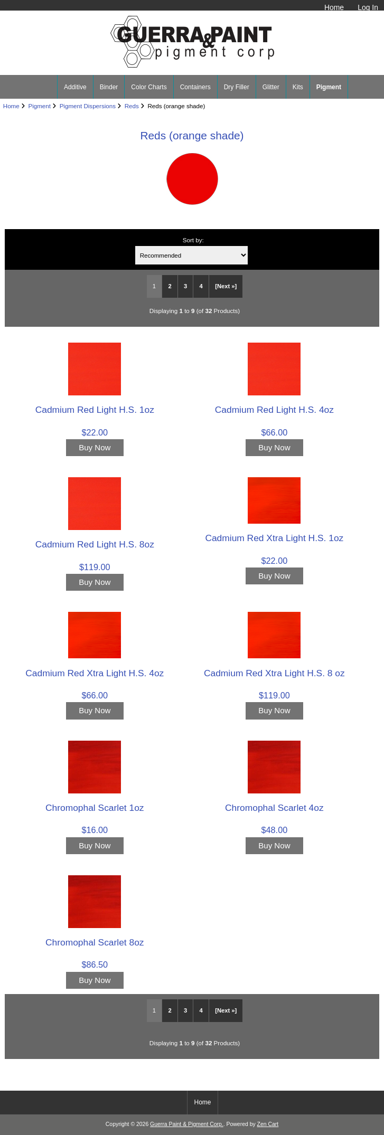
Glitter (271, 87)
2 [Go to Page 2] (169, 286)
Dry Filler (236, 87)
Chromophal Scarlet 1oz (94, 807)
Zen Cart (268, 1124)
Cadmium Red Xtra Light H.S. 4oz (94, 673)
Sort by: (193, 240)
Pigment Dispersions (88, 105)
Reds (132, 105)
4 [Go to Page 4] (201, 286)
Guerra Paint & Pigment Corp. (186, 1124)
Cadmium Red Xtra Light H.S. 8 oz (274, 673)
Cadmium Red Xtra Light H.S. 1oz (274, 538)
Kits (298, 87)
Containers (195, 87)
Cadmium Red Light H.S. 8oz (94, 544)
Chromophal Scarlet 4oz (274, 807)
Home (334, 7)
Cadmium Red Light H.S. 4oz (274, 409)
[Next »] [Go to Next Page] (226, 286)
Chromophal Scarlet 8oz (94, 942)
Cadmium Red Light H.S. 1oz (94, 409)
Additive (75, 87)
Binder (109, 87)
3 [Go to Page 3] (185, 286)
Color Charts (148, 87)
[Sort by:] (191, 255)
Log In (368, 7)
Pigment (39, 105)
